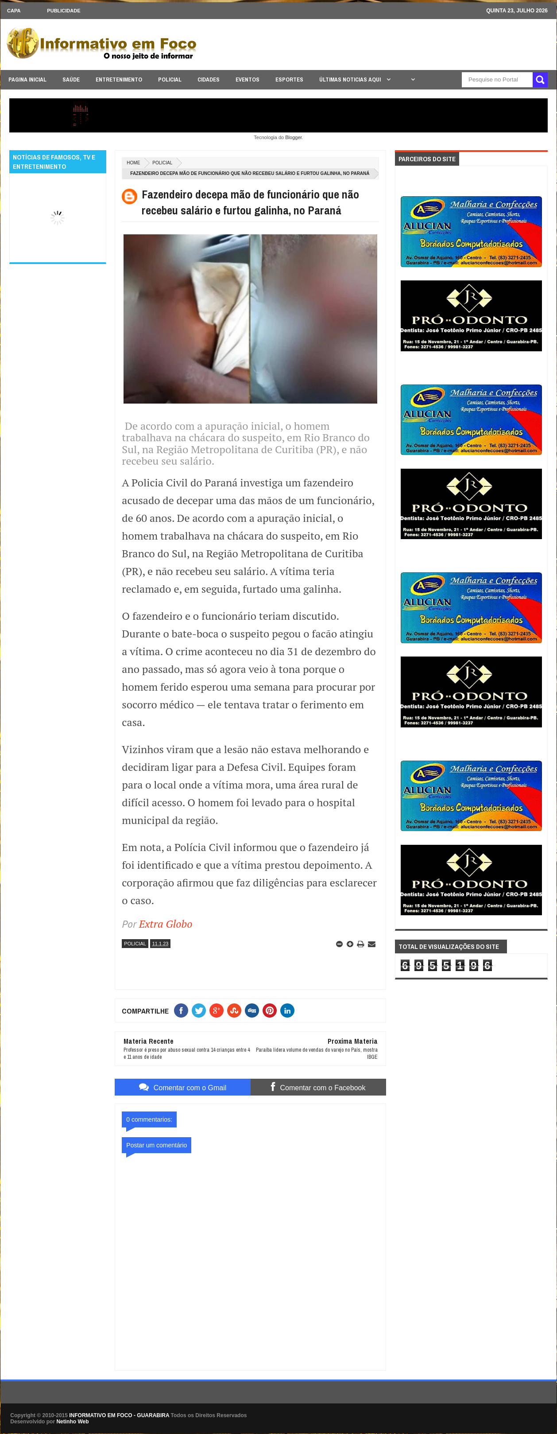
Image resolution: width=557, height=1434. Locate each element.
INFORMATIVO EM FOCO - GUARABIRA (119, 1415)
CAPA (13, 10)
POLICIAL (170, 79)
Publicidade (63, 10)
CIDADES (208, 79)
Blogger (293, 137)
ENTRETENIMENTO (119, 79)
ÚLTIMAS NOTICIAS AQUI (350, 79)
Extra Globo (166, 924)
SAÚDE (71, 79)
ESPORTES (289, 79)
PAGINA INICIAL (27, 79)
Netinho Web (72, 1421)
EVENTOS (247, 79)
